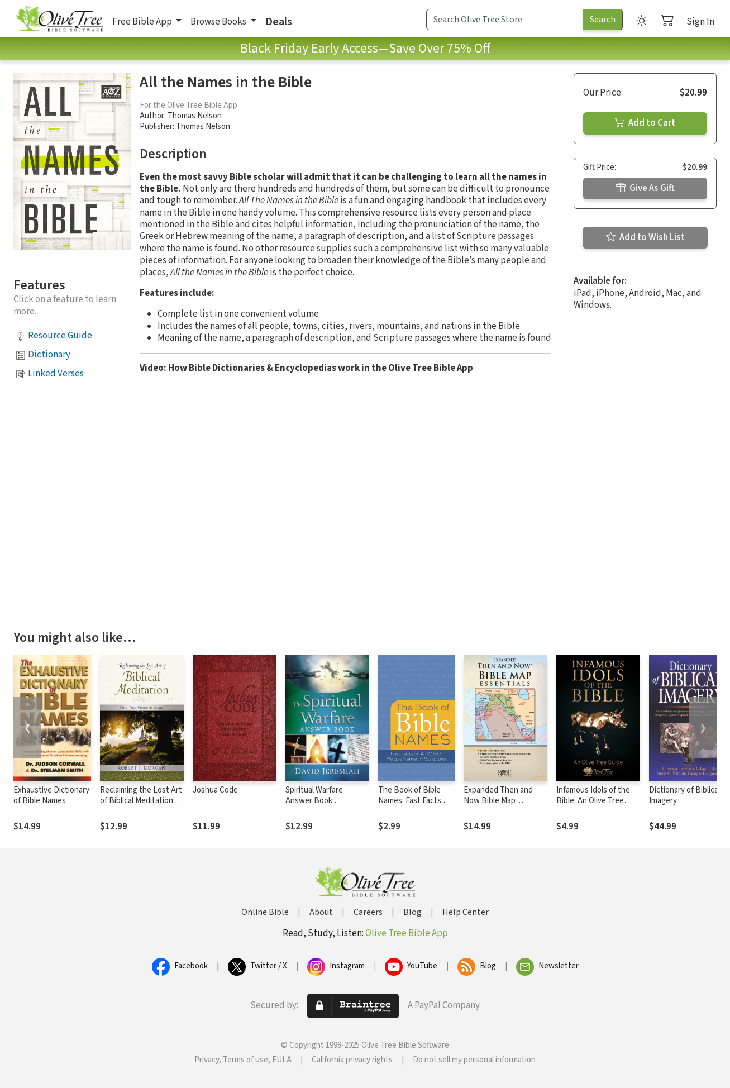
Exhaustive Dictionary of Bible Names (51, 795)
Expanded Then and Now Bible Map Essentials (498, 800)
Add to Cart (645, 123)
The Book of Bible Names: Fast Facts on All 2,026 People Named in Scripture (415, 806)
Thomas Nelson (195, 116)
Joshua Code (215, 790)
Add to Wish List (645, 237)
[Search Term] (505, 19)
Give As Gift (645, 188)
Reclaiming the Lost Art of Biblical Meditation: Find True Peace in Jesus (141, 806)
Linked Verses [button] (56, 373)
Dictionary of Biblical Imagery (684, 795)
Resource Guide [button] (60, 335)
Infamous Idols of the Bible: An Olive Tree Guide (593, 800)
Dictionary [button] (49, 354)
